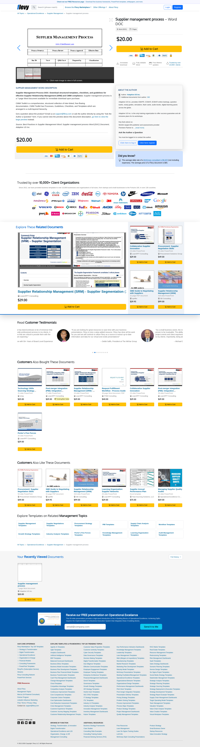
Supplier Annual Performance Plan (138, 490)
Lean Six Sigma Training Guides (128, 731)
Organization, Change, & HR (60, 734)
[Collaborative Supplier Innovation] (142, 235)
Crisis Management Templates (61, 706)
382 (148, 97)
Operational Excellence (35, 13)
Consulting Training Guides (93, 734)
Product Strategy (155, 726)
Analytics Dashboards (58, 652)
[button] (19, 48)
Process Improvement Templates (128, 703)
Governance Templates (91, 683)
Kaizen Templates (90, 714)
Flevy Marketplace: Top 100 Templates (30, 647)
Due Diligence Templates (92, 664)
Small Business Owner (157, 728)
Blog (34, 703)
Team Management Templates (160, 703)
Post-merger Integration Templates (128, 692)
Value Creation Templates (158, 712)
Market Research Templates (126, 664)
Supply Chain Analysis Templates (140, 525)
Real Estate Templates (157, 650)
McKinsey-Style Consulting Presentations (131, 737)
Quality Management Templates (127, 714)
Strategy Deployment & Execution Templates (165, 689)
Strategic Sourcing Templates (160, 686)
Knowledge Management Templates (112, 534)
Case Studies (88, 728)
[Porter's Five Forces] (30, 422)
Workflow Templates (167, 524)
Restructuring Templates (158, 655)
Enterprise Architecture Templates (95, 675)
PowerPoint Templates (26, 666)
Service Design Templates (158, 669)
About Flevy (113, 7)
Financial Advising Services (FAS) (95, 737)
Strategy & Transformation (27, 649)
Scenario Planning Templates (160, 667)
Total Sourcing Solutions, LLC (143, 497)
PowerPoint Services (24, 678)
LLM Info (120, 734)
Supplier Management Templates (27, 525)
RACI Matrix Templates (157, 647)
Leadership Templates (124, 652)
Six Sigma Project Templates (159, 672)
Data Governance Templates (93, 655)
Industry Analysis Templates (57, 534)
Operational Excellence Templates (128, 678)
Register (177, 7)
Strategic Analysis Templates (159, 681)
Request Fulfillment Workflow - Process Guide (114, 389)
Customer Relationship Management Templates (66, 714)
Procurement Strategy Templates (83, 525)
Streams (20, 672)
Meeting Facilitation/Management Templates (132, 675)
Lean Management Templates (127, 655)
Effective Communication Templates (96, 667)
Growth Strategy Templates (29, 534)
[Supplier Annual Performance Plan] (142, 478)
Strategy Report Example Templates (162, 695)
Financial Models (24, 661)
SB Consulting (165, 298)
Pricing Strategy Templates (126, 697)
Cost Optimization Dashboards (61, 700)
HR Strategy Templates (91, 689)
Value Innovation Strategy (158, 734)
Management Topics (24, 692)
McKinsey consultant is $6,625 (156, 160)
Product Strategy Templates (126, 709)
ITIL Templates (88, 700)
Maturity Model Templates (125, 669)
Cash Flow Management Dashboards (63, 678)
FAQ (18, 703)
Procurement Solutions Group (171, 254)
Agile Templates (56, 650)
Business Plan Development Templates (64, 669)
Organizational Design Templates (128, 683)
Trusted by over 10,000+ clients (175, 64)
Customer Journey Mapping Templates (64, 712)
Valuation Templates (156, 706)
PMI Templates (108, 524)
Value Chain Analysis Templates (160, 709)
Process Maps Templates (125, 706)
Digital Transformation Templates (95, 661)
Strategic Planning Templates (160, 683)
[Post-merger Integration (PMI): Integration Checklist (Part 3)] (170, 377)
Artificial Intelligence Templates (61, 655)
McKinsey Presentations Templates (129, 672)
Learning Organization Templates (139, 534)
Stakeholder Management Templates (162, 678)
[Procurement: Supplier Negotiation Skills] (170, 235)
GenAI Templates (89, 681)
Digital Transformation (25, 652)
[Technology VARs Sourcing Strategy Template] (30, 377)
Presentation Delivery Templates (128, 695)
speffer (134, 298)
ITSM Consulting (110, 396)
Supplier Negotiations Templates (55, 525)
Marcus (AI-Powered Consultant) (28, 694)
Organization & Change (26, 658)
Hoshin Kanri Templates (92, 692)
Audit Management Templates (166, 534)
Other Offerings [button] (99, 7)
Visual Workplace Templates (159, 714)
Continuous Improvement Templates (63, 692)
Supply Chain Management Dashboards (163, 697)
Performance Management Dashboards (130, 686)
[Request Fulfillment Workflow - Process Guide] (114, 377)
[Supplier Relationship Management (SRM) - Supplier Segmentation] (72, 260)
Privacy (29, 703)
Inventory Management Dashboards (96, 712)
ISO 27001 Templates (91, 695)
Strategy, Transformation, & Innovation (64, 726)
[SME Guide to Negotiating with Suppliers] (142, 279)
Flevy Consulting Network (26, 675)
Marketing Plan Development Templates (130, 667)
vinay (22, 396)
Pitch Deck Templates (124, 689)
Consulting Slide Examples (93, 731)
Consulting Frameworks (26, 663)
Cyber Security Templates (92, 652)
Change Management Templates (62, 681)
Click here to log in (128, 143)
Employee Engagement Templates (95, 669)
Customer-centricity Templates (94, 650)
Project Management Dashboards (128, 712)
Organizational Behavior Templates (128, 681)
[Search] (50, 7)
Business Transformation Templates (63, 675)
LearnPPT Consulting (29, 296)
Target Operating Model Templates (161, 700)
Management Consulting (59, 737)
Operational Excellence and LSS (62, 731)
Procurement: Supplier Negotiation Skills (168, 247)
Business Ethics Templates (60, 664)
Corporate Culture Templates (60, 697)
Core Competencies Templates (61, 695)
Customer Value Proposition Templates (97, 647)
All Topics (20, 13)
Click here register (147, 143)
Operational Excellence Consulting (173, 497)
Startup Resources (156, 731)
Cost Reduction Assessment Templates (64, 703)
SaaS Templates (155, 661)
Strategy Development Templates (161, 692)
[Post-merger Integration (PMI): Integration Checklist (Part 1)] (58, 377)
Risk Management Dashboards (160, 658)
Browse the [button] (77, 7)
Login (167, 7)
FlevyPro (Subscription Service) (28, 669)
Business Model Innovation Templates (63, 667)
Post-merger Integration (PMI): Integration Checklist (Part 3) (169, 390)
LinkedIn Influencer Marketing (27, 700)
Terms (24, 703)
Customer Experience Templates (62, 709)
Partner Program (23, 697)
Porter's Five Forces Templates (82, 534)
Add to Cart (149, 48)
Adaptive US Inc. (26, 591)
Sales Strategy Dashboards (159, 664)
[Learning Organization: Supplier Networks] (114, 478)
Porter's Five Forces (27, 433)
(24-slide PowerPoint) (87, 291)
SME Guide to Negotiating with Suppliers (141, 292)
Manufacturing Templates (125, 661)
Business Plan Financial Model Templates (65, 672)
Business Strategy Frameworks (94, 726)
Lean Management (123, 728)
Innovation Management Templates (95, 709)
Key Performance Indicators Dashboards (130, 647)
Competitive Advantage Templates (62, 686)
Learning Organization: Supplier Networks (112, 490)
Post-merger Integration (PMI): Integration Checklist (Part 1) (56, 390)
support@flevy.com (63, 114)
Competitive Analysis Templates (61, 689)
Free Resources (122, 726)
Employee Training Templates (94, 672)
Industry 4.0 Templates (91, 703)
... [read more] (139, 128)
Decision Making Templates (93, 658)
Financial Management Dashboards (96, 678)
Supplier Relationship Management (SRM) (168, 292)
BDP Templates (56, 658)
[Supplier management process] (30, 572)
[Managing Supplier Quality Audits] (170, 478)
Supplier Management (55, 13)
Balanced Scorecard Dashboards (62, 661)
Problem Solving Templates (126, 700)
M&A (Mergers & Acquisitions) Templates (130, 658)
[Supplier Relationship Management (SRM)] (170, 279)
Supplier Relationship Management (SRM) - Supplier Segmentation (84, 390)
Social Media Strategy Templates (161, 675)
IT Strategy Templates (91, 697)
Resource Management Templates (161, 652)
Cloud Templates (56, 683)
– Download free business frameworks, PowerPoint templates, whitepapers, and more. (100, 2)
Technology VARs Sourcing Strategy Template (26, 390)
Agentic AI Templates (58, 647)
